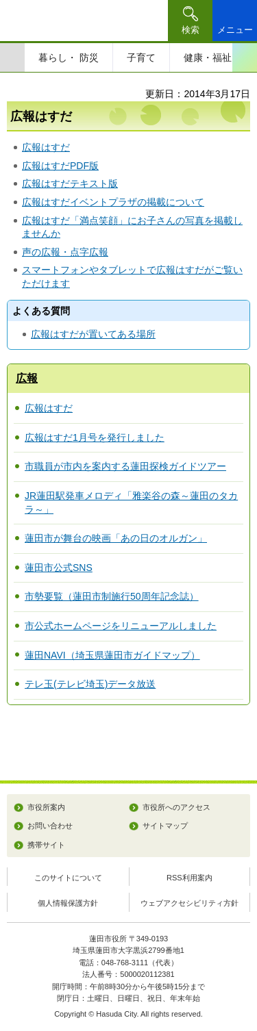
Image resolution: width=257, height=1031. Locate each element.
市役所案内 (46, 807)
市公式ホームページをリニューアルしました (121, 625)
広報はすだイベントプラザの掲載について (113, 201)
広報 (27, 378)
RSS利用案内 (189, 878)
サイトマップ (165, 826)
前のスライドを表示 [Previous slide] (12, 57)
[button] (190, 20)
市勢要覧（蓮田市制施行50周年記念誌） (112, 596)
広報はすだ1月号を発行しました (94, 437)
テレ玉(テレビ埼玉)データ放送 (90, 683)
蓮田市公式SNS (59, 567)
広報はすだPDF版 (60, 165)
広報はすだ (46, 147)
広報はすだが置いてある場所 (93, 334)
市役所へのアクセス (176, 807)
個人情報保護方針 (68, 903)
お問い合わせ (50, 826)
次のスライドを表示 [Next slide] (244, 57)
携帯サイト (46, 845)
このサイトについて (68, 878)
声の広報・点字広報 (65, 251)
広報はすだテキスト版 (70, 183)
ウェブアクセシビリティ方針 (189, 903)
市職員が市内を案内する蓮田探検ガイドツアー (125, 466)
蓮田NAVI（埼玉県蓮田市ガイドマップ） (112, 655)
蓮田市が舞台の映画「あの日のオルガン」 (116, 538)
